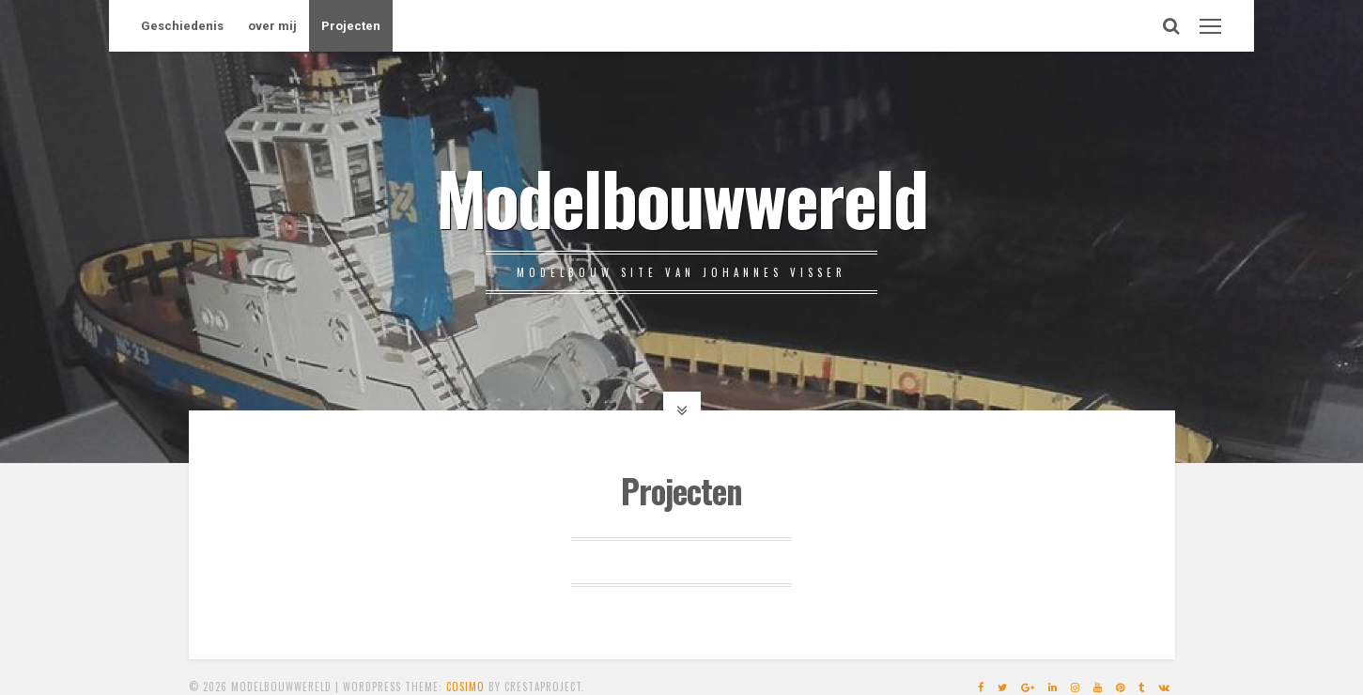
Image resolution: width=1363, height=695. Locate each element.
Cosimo (465, 686)
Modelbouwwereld (681, 196)
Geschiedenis (182, 26)
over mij (272, 26)
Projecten (350, 26)
